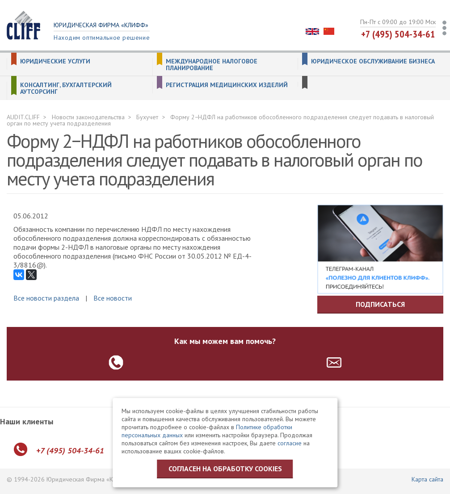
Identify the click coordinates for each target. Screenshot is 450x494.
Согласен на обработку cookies (225, 468)
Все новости (112, 297)
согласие (290, 443)
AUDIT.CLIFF (23, 117)
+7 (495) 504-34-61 (398, 34)
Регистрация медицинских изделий (227, 85)
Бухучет (147, 117)
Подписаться (380, 304)
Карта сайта (427, 479)
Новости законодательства (88, 117)
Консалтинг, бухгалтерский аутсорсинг (66, 88)
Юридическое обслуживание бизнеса (373, 61)
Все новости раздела (46, 297)
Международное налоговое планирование (211, 64)
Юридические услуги (55, 61)
